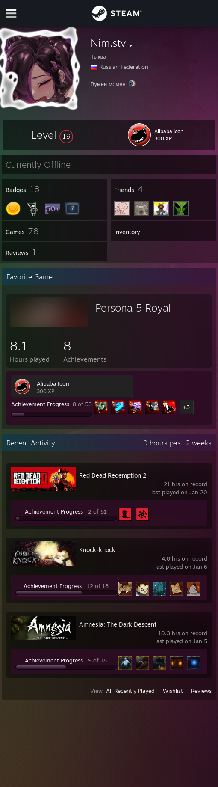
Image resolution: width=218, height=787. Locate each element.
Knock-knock (97, 549)
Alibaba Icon (53, 383)
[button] (52, 134)
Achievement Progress (40, 404)
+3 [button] (186, 407)
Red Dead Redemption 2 (113, 475)
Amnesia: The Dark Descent (117, 624)
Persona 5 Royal (133, 307)
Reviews (201, 690)
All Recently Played (130, 690)
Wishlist (173, 690)
